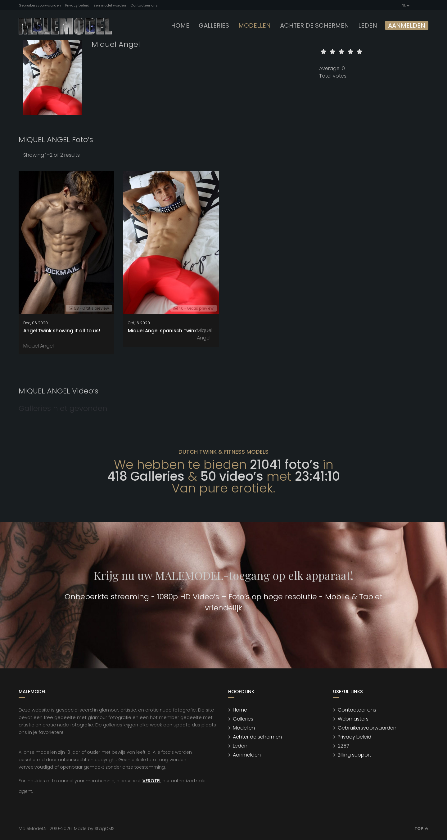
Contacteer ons (144, 5)
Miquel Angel (38, 345)
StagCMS (105, 828)
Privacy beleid (77, 5)
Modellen (244, 727)
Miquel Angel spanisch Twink (162, 330)
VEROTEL (151, 781)
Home (180, 25)
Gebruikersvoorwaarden (40, 5)
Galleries (214, 25)
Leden (240, 745)
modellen (254, 25)
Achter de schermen (314, 25)
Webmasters (353, 718)
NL (405, 5)
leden (367, 25)
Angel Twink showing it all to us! (61, 330)
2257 (343, 745)
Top (421, 828)
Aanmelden (406, 25)
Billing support (354, 754)
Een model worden (110, 5)
